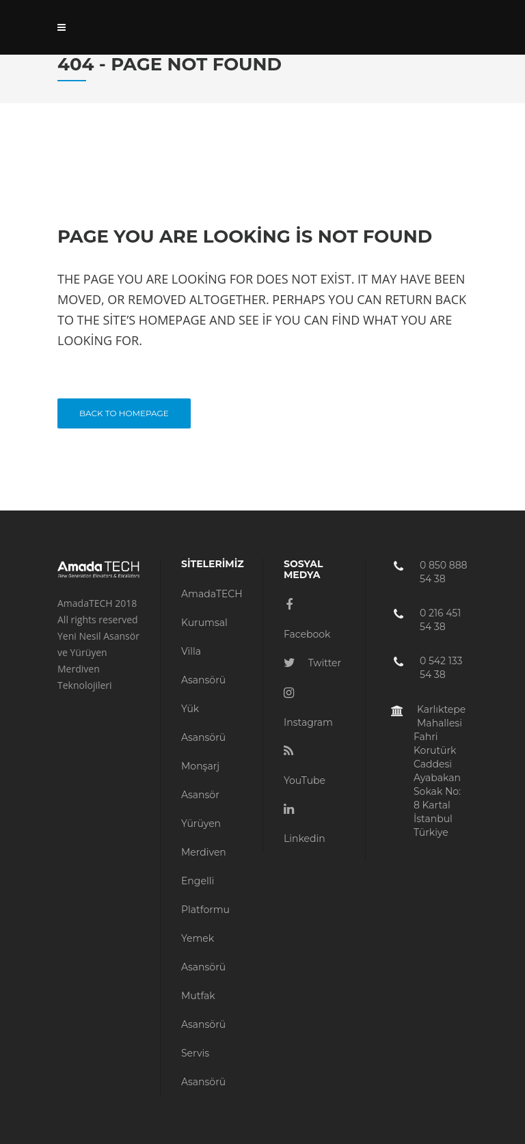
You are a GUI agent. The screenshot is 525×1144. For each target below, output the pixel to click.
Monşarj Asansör (200, 780)
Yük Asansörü (203, 723)
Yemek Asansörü (203, 952)
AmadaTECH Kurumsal (212, 608)
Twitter (312, 663)
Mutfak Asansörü (203, 1010)
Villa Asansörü (203, 665)
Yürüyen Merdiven (203, 837)
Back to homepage (124, 413)
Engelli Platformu (205, 895)
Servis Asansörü (203, 1067)
